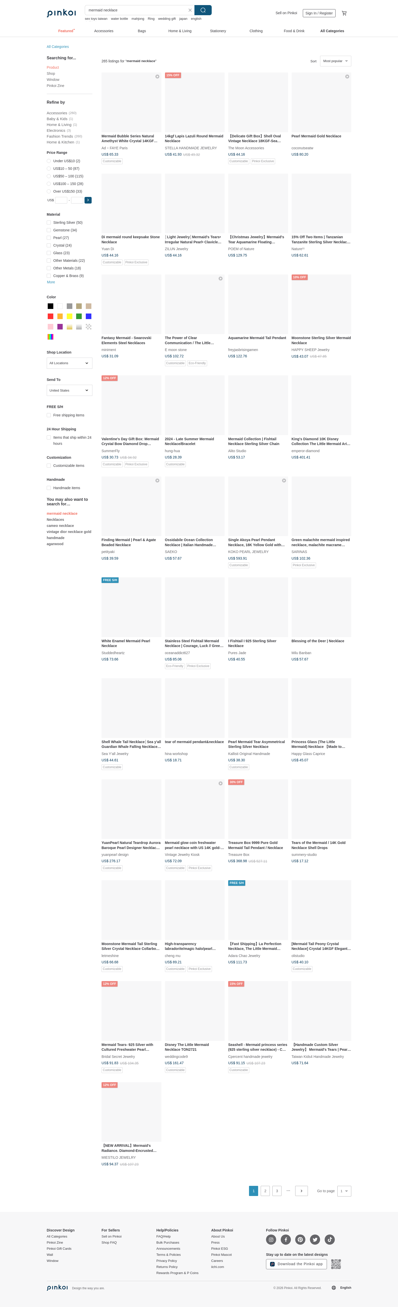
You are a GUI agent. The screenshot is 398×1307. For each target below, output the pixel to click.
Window (53, 80)
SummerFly (111, 451)
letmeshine (110, 955)
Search (203, 10)
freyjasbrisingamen (243, 350)
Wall (50, 1255)
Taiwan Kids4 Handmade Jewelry (318, 1056)
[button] (88, 200)
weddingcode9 (176, 1056)
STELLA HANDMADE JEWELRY (191, 148)
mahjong (137, 19)
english (196, 19)
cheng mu (172, 955)
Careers (217, 1261)
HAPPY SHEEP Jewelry (311, 350)
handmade (55, 538)
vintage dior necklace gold (69, 532)
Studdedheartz (113, 653)
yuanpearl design (115, 855)
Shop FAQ (109, 1242)
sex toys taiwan (96, 19)
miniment (109, 350)
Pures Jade (237, 653)
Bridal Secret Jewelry (118, 1056)
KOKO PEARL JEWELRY (248, 552)
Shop (51, 73)
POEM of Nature (241, 249)
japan (183, 19)
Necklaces (55, 520)
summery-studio (304, 855)
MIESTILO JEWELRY (119, 1157)
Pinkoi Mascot (221, 1255)
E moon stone (176, 350)
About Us (218, 1236)
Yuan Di (108, 249)
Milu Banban (301, 653)
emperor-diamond (306, 451)
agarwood (55, 544)
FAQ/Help (163, 1236)
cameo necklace (60, 526)
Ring (151, 19)
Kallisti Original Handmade (249, 753)
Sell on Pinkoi (286, 13)
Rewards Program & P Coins (177, 1273)
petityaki (108, 552)
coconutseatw (302, 148)
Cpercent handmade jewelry (250, 1056)
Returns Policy (167, 1267)
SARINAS (299, 552)
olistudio (298, 955)
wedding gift (167, 19)
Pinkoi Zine (55, 86)
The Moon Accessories (246, 148)
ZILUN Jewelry (176, 249)
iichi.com (217, 1267)
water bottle (119, 19)
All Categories (58, 47)
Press (215, 1242)
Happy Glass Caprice (308, 753)
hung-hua (172, 451)
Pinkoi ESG (219, 1248)
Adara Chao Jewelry (244, 955)
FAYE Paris (119, 148)
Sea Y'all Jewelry (115, 753)
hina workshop (176, 753)
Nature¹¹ (298, 249)
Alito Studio (237, 451)
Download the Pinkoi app (296, 1264)
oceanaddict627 (177, 653)
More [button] (51, 282)
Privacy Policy (166, 1261)
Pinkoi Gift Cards (59, 1248)
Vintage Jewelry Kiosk (182, 855)
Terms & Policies (168, 1255)
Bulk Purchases (167, 1242)
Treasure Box (239, 855)
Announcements (168, 1248)
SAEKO (171, 552)
